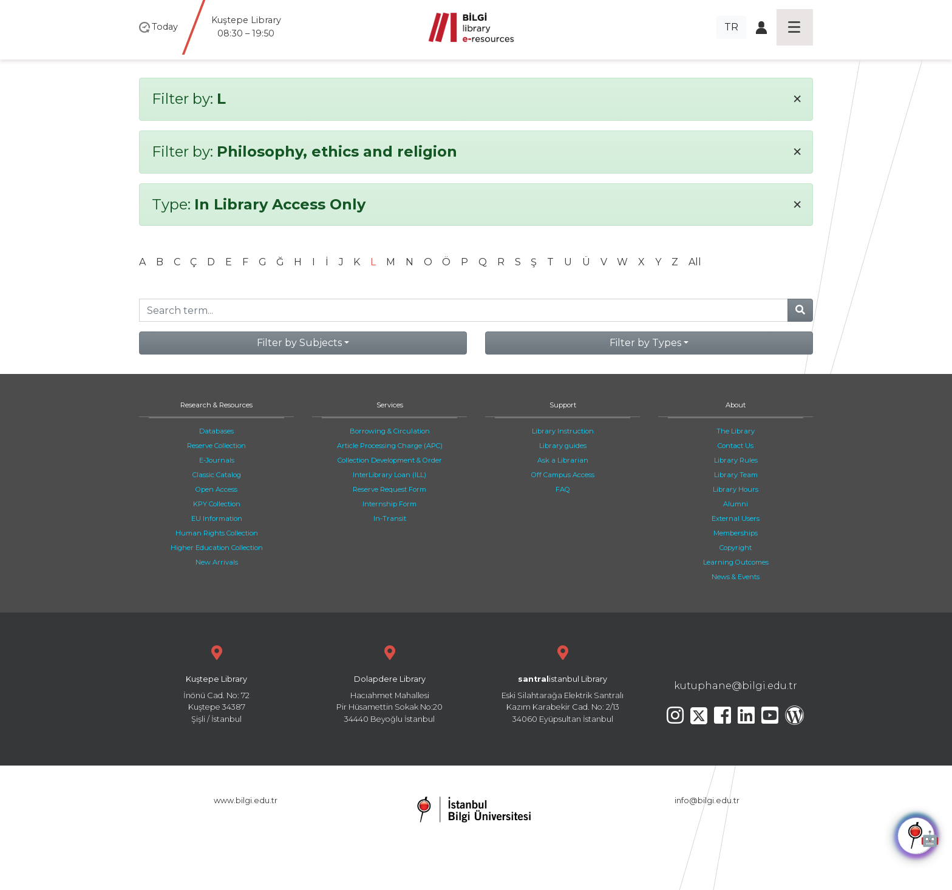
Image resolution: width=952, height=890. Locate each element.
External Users (736, 518)
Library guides (562, 445)
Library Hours (735, 489)
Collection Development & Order (390, 460)
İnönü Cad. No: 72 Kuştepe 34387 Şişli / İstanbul (216, 683)
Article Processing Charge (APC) (390, 445)
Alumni (735, 504)
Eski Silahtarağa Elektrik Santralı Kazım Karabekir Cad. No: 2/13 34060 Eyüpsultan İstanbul (562, 683)
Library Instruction (563, 431)
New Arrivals (216, 562)
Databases (216, 431)
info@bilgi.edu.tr (707, 800)
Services (389, 405)
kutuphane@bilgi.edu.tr (735, 685)
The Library (735, 431)
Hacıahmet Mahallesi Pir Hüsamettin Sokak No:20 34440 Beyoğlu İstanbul (389, 683)
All (694, 262)
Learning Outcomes (736, 562)
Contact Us (735, 445)
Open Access (216, 489)
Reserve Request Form (389, 489)
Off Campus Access (562, 474)
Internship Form (389, 504)
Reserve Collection (216, 445)
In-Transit (389, 518)
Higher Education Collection (217, 547)
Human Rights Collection (216, 533)
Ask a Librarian (562, 460)
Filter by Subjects (299, 342)
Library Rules (736, 460)
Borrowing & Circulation (390, 431)
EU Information (216, 518)
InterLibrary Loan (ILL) (389, 474)
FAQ (563, 489)
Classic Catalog (216, 474)
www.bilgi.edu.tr (245, 800)
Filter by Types (645, 342)
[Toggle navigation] (795, 27)
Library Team (736, 474)
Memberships (735, 533)
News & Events (736, 576)
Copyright (735, 547)
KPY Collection (216, 504)
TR (731, 27)
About (736, 405)
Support (562, 405)
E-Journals (216, 460)
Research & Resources (216, 405)
